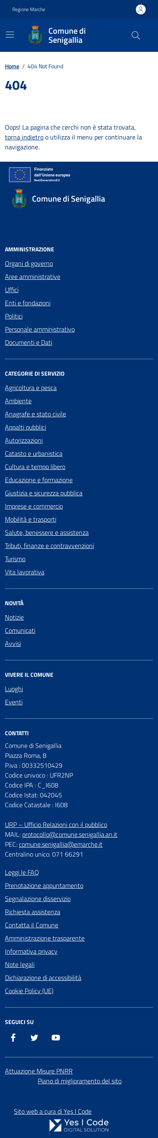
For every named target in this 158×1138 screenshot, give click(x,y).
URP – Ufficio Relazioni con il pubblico (56, 824)
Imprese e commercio (34, 506)
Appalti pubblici (25, 427)
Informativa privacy (31, 951)
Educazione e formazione (39, 480)
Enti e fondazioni (27, 303)
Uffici (11, 290)
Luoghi (14, 689)
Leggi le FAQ (22, 872)
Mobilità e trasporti (30, 519)
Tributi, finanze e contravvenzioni (49, 545)
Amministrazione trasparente (45, 938)
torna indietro (24, 137)
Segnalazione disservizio (38, 898)
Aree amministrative (32, 276)
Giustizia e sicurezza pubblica (43, 493)
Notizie (14, 617)
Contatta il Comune (31, 925)
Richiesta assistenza (32, 912)
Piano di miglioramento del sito (79, 1081)
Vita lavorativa (24, 572)
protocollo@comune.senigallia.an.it (69, 834)
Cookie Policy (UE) (29, 991)
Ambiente (18, 401)
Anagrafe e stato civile (35, 414)
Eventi (14, 702)
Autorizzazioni (24, 440)
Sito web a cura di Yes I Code (53, 1111)
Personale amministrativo (40, 329)
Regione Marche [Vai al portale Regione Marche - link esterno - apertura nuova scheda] (28, 9)
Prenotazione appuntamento (44, 885)
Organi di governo (29, 263)
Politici (14, 316)
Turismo (15, 559)
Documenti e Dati (28, 342)
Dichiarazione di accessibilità (43, 977)
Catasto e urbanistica (33, 453)
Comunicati (20, 630)
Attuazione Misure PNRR (39, 1071)
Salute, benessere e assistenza (47, 532)
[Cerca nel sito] (136, 35)
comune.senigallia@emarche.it (61, 844)
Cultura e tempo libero (35, 466)
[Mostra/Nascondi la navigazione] (10, 34)
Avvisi (13, 643)
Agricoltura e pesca (31, 387)
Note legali (19, 964)
